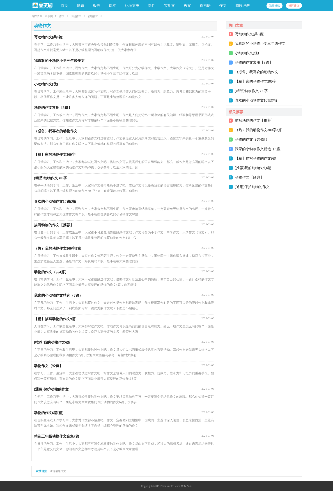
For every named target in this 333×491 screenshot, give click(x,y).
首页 (64, 5)
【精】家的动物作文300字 (255, 81)
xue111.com (173, 486)
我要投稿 (274, 5)
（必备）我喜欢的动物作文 (256, 72)
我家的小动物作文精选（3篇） (259, 149)
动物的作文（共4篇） (252, 139)
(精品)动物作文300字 (251, 91)
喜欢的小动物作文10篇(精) (256, 100)
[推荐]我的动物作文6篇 (253, 168)
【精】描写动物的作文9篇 (255, 158)
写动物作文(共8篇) (249, 34)
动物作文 (92, 16)
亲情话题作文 (58, 471)
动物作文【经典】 (249, 177)
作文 (61, 16)
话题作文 (76, 16)
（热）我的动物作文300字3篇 (258, 130)
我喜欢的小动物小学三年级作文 (260, 43)
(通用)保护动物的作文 (252, 187)
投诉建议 (293, 5)
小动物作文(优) (247, 53)
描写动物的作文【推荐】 (255, 120)
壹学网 (49, 16)
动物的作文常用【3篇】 (254, 62)
